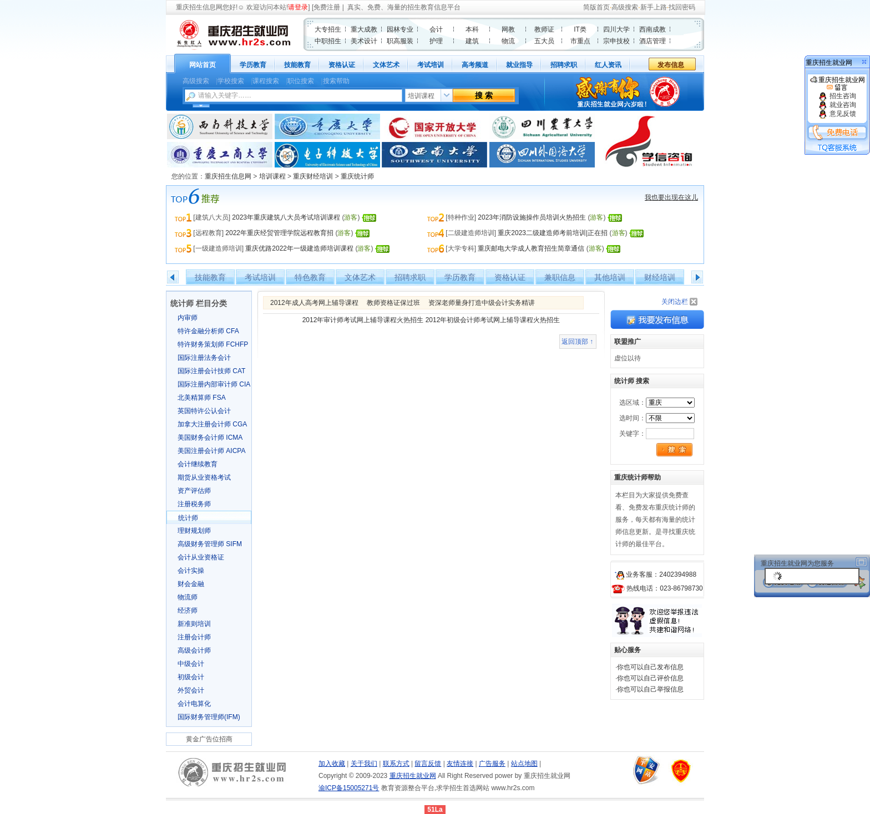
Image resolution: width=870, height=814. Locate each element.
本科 (472, 29)
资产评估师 (194, 491)
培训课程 (272, 176)
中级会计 (191, 664)
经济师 (188, 610)
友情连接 (460, 763)
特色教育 (310, 277)
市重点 (580, 41)
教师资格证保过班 (393, 303)
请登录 (298, 7)
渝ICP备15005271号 (348, 788)
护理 (436, 41)
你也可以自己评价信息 (650, 678)
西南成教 (652, 29)
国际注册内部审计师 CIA (214, 384)
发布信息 (670, 65)
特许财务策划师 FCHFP (213, 344)
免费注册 (326, 7)
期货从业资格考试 (204, 477)
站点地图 (524, 763)
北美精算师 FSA (202, 397)
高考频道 (475, 65)
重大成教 (364, 29)
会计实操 (191, 570)
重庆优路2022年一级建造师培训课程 (299, 248)
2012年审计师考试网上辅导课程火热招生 (363, 320)
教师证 (544, 29)
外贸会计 (191, 690)
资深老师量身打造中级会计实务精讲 (481, 303)
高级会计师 (194, 650)
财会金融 (191, 584)
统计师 (188, 518)
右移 (697, 277)
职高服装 (400, 41)
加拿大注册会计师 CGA (212, 424)
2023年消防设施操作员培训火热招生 (532, 217)
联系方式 (396, 763)
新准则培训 (194, 624)
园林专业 (400, 29)
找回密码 (682, 7)
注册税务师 (194, 504)
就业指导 (519, 65)
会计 (436, 29)
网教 (508, 29)
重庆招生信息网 (199, 7)
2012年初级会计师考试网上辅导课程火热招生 (493, 320)
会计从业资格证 (201, 557)
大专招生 (328, 29)
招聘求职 (563, 65)
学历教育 (253, 65)
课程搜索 (265, 81)
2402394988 (677, 574)
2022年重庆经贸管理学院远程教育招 (279, 233)
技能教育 (297, 65)
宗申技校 (616, 41)
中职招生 (328, 41)
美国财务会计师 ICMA (210, 437)
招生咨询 (837, 96)
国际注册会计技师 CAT (211, 371)
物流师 (188, 597)
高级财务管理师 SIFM (210, 544)
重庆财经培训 (313, 176)
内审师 (188, 318)
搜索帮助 (336, 81)
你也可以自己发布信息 (650, 667)
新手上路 (653, 7)
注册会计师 (194, 637)
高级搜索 (624, 7)
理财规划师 (194, 531)
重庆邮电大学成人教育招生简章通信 (531, 248)
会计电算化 (194, 704)
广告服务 (492, 763)
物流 (508, 41)
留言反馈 (427, 763)
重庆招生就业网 (837, 83)
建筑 (472, 41)
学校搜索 (231, 81)
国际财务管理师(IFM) (209, 717)
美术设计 (364, 41)
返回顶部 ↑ (577, 341)
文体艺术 (386, 65)
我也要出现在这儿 (671, 197)
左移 (173, 277)
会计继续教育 (198, 464)
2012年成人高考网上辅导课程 (314, 303)
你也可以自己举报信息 (650, 689)
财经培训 (659, 277)
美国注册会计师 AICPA (211, 451)
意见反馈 (837, 114)
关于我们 (364, 763)
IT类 (580, 29)
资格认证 (341, 65)
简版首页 (596, 7)
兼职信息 (559, 277)
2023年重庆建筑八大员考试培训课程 (286, 217)
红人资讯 (608, 65)
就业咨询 (837, 105)
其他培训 (609, 277)
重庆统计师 (357, 176)
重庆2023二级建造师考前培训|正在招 (553, 233)
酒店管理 (652, 41)
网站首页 (202, 65)
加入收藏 (331, 763)
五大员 (544, 41)
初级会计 (191, 677)
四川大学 (616, 29)
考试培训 (430, 65)
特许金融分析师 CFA (208, 331)
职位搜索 (300, 81)
